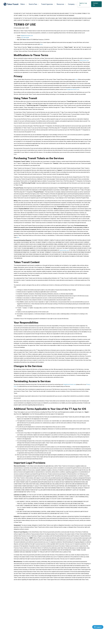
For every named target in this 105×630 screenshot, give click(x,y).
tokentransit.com (84, 60)
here (41, 44)
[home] (11, 4)
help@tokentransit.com (26, 35)
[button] (23, 4)
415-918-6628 (25, 37)
